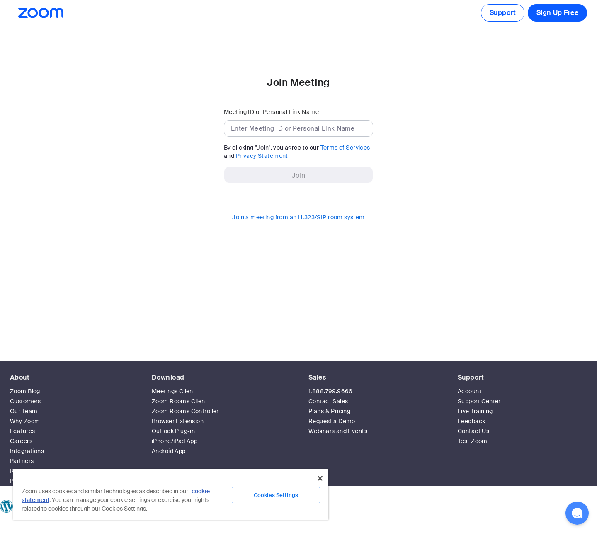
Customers (25, 401)
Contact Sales (328, 401)
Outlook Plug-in (173, 431)
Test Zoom (473, 441)
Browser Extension (178, 421)
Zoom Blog (25, 391)
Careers (21, 441)
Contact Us (473, 431)
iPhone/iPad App (174, 441)
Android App (169, 451)
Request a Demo (331, 421)
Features (22, 431)
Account (469, 391)
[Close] (320, 478)
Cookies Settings (276, 495)
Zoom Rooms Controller (185, 411)
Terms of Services (345, 147)
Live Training (475, 411)
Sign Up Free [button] (557, 12)
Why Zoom (25, 421)
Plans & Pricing (329, 411)
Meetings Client (173, 391)
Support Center (479, 401)
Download (168, 377)
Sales (317, 377)
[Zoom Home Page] (40, 13)
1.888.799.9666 (330, 391)
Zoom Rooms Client (179, 401)
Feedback (471, 421)
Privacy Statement (262, 156)
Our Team (23, 411)
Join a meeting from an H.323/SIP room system (298, 217)
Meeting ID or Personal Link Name (271, 112)
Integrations (27, 451)
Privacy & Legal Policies (398, 529)
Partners (22, 461)
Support (503, 12)
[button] (577, 513)
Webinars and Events (337, 431)
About (19, 377)
